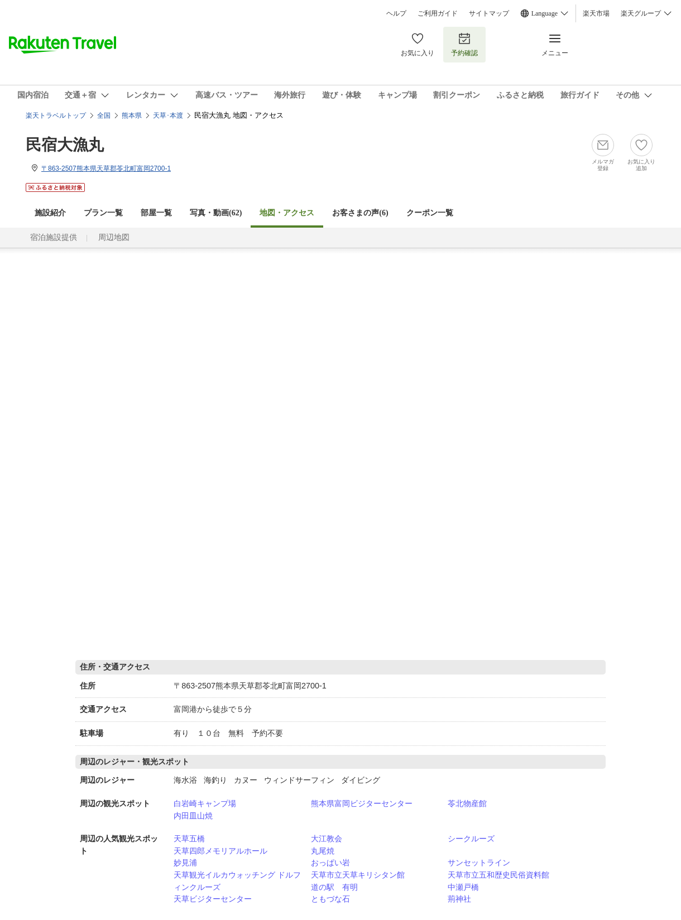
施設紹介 (50, 213)
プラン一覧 (103, 213)
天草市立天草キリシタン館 (358, 874)
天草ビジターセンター (213, 898)
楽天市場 (596, 13)
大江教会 (326, 838)
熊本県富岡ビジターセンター (362, 803)
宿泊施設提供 (53, 237)
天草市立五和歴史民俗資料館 (498, 874)
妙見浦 (185, 862)
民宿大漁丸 (65, 144)
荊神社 (459, 898)
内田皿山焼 (193, 815)
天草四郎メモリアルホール (220, 850)
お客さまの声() (360, 213)
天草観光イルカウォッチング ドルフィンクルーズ (237, 881)
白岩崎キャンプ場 (205, 803)
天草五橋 (189, 838)
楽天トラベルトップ (56, 115)
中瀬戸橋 (463, 887)
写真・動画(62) (216, 213)
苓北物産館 (467, 803)
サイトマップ (489, 13)
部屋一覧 (156, 213)
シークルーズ (471, 838)
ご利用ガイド (438, 13)
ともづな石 (330, 898)
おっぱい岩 (330, 862)
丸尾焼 (322, 850)
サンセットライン (479, 862)
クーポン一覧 (429, 213)
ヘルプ (396, 13)
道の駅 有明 (334, 887)
